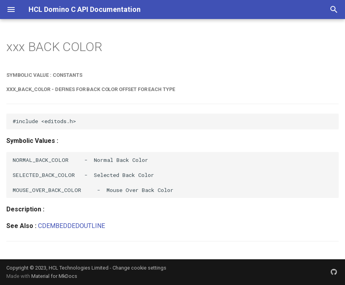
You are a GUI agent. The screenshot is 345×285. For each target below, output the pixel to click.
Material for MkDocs (54, 276)
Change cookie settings (139, 268)
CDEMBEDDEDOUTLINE (71, 226)
